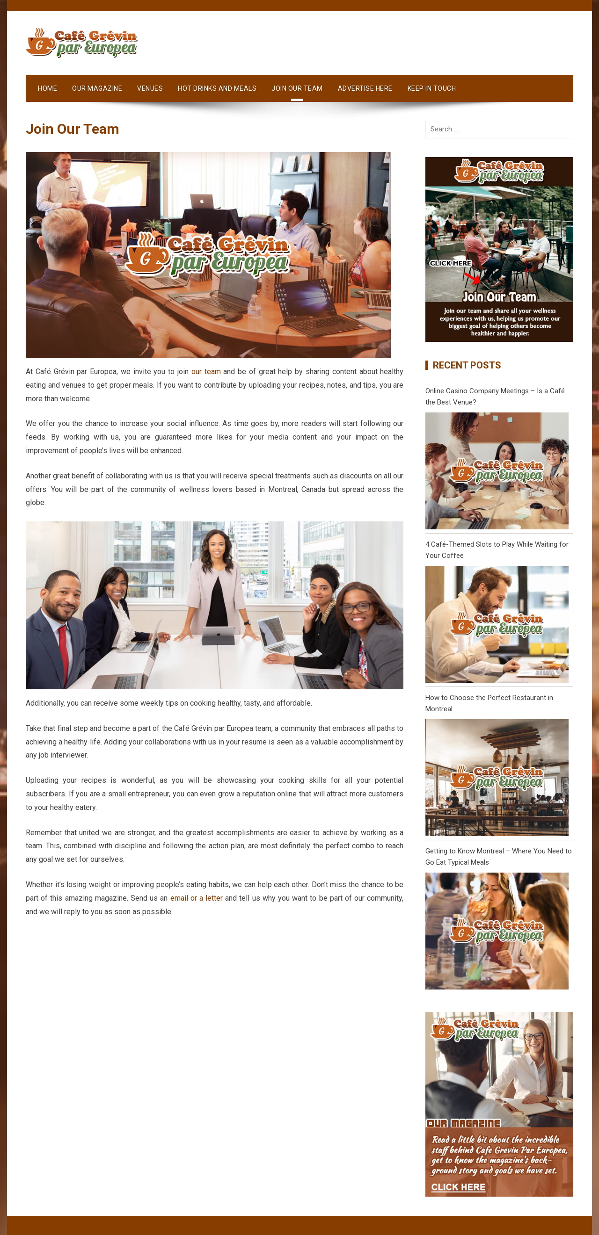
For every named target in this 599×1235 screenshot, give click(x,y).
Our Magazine (97, 88)
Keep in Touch (432, 88)
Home (47, 88)
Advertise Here (365, 88)
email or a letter (196, 898)
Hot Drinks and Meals (217, 88)
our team (206, 371)
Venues (150, 88)
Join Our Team (297, 88)
